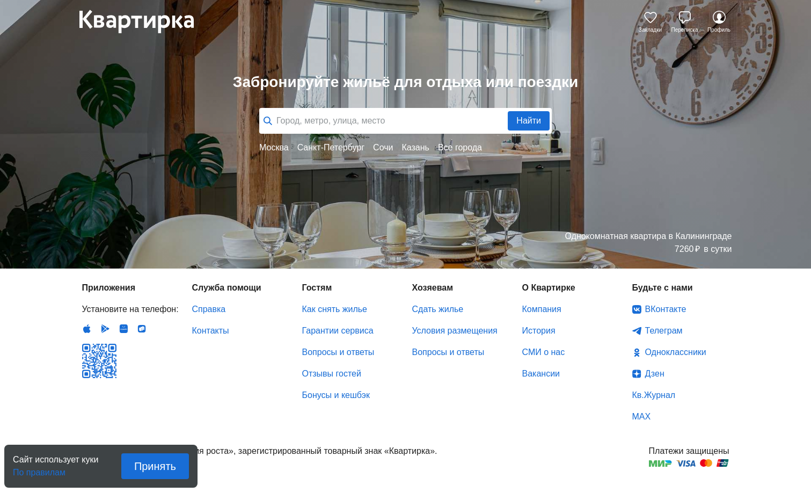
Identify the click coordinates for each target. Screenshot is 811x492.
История (539, 330)
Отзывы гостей (331, 373)
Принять (155, 466)
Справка (209, 309)
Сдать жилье (438, 309)
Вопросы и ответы (338, 352)
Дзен (654, 373)
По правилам (39, 469)
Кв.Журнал (654, 395)
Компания (541, 309)
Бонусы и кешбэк (336, 395)
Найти (528, 120)
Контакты (210, 330)
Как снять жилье (334, 309)
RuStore (142, 328)
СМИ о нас (543, 352)
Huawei (123, 328)
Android (105, 328)
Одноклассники (675, 352)
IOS (87, 328)
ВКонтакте (665, 309)
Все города (460, 147)
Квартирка (143, 21)
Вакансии (541, 373)
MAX (641, 416)
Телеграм (664, 330)
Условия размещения (455, 330)
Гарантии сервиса (338, 330)
